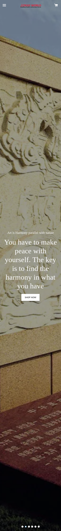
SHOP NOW (30, 297)
